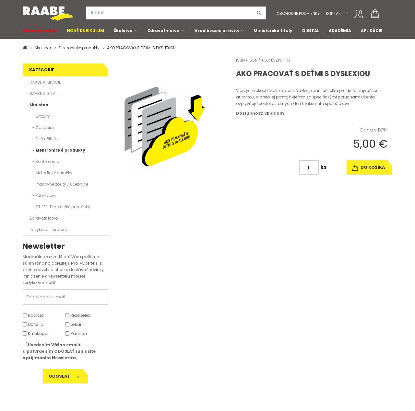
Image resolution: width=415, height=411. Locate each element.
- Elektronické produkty (57, 150)
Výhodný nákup (40, 30)
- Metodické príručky (51, 173)
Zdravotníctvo (164, 30)
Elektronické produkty (79, 48)
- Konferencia (44, 161)
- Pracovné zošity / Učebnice (59, 184)
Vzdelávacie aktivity (217, 30)
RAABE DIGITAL (43, 93)
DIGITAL (310, 30)
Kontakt (334, 13)
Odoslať (64, 376)
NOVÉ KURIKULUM (85, 30)
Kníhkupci (35, 333)
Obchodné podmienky (298, 13)
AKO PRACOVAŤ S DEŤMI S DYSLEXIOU (141, 48)
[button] (347, 13)
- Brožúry (40, 116)
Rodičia (33, 315)
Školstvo (123, 30)
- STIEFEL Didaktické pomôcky (60, 207)
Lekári (74, 324)
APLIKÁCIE (371, 30)
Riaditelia (77, 315)
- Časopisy (42, 127)
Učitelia (33, 324)
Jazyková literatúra (48, 229)
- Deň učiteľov (45, 139)
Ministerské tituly (273, 30)
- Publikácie (42, 195)
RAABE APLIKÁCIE (45, 82)
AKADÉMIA (340, 30)
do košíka (368, 167)
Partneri (76, 333)
